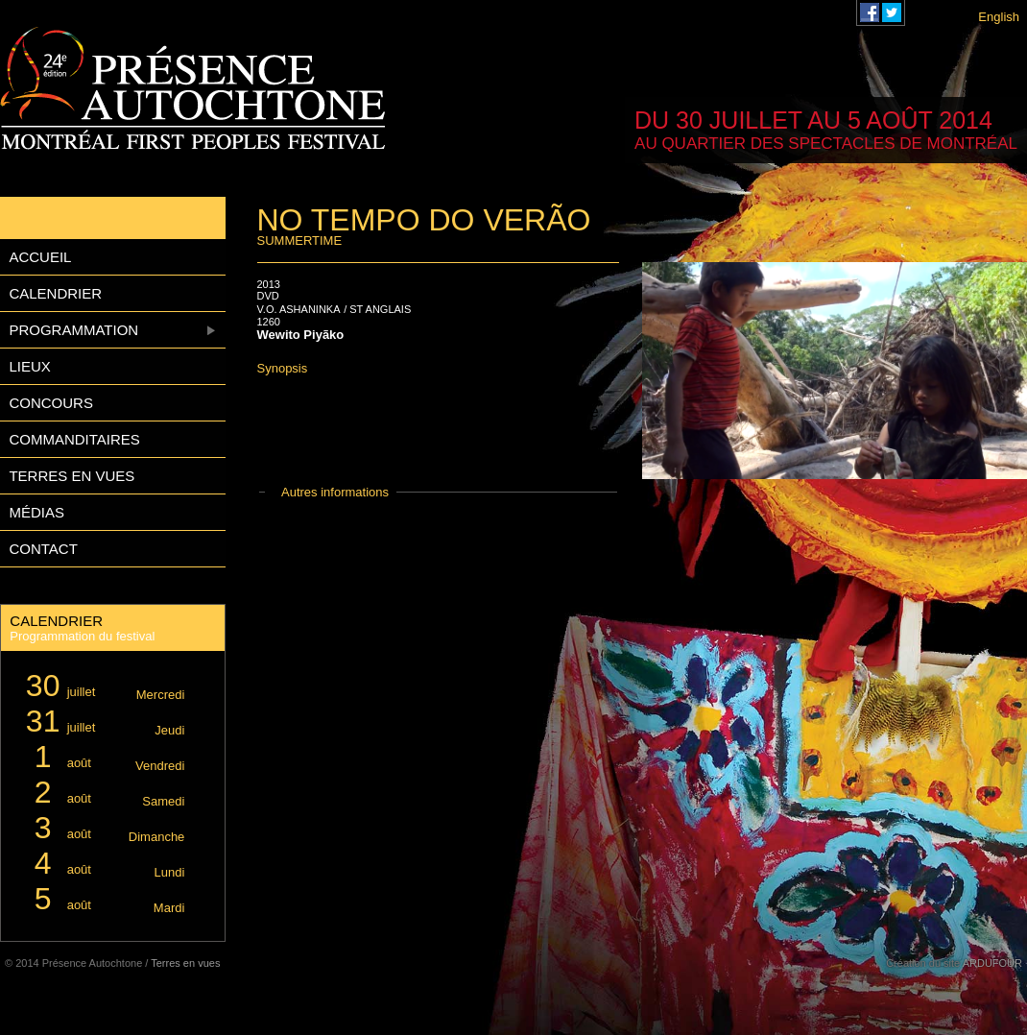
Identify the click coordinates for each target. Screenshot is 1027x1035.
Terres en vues (71, 476)
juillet (102, 686)
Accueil (40, 257)
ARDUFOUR (992, 963)
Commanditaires (74, 439)
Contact (43, 549)
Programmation (73, 330)
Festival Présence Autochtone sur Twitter (891, 12)
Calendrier (55, 293)
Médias (36, 512)
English (998, 17)
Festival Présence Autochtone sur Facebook (869, 12)
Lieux (29, 366)
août (102, 757)
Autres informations (335, 492)
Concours (51, 403)
